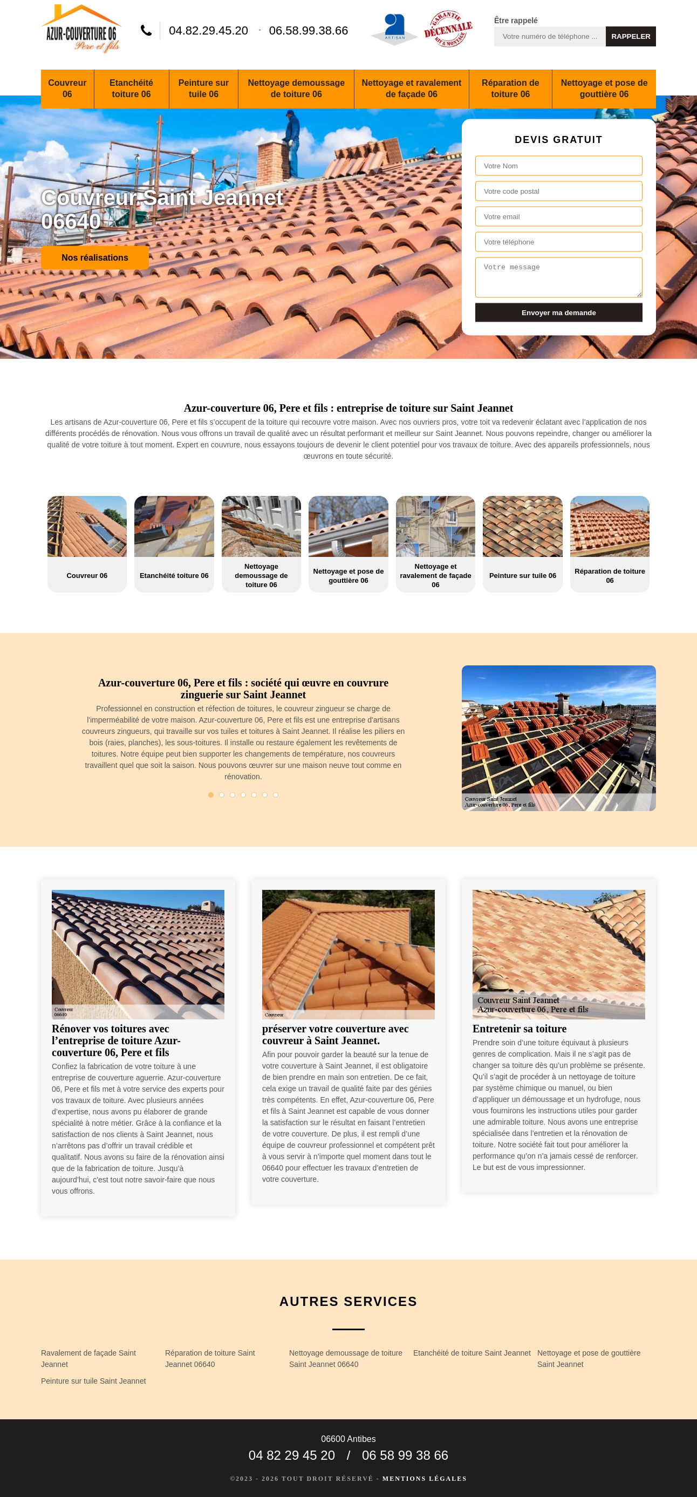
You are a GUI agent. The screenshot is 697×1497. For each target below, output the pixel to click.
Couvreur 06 (67, 88)
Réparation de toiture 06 (510, 88)
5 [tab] (254, 795)
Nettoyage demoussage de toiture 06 (296, 88)
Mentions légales (424, 1478)
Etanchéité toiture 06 (131, 88)
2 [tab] (221, 795)
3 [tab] (232, 795)
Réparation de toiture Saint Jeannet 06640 (210, 1359)
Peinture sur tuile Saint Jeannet (93, 1381)
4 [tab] (243, 795)
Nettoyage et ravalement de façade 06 (411, 88)
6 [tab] (265, 795)
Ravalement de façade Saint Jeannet (88, 1359)
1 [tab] (211, 795)
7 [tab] (275, 795)
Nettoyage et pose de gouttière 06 (604, 88)
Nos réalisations (95, 257)
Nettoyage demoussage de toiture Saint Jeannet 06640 (345, 1359)
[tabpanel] (243, 734)
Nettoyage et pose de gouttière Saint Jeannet (588, 1359)
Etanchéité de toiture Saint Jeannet (472, 1353)
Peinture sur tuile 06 (204, 88)
